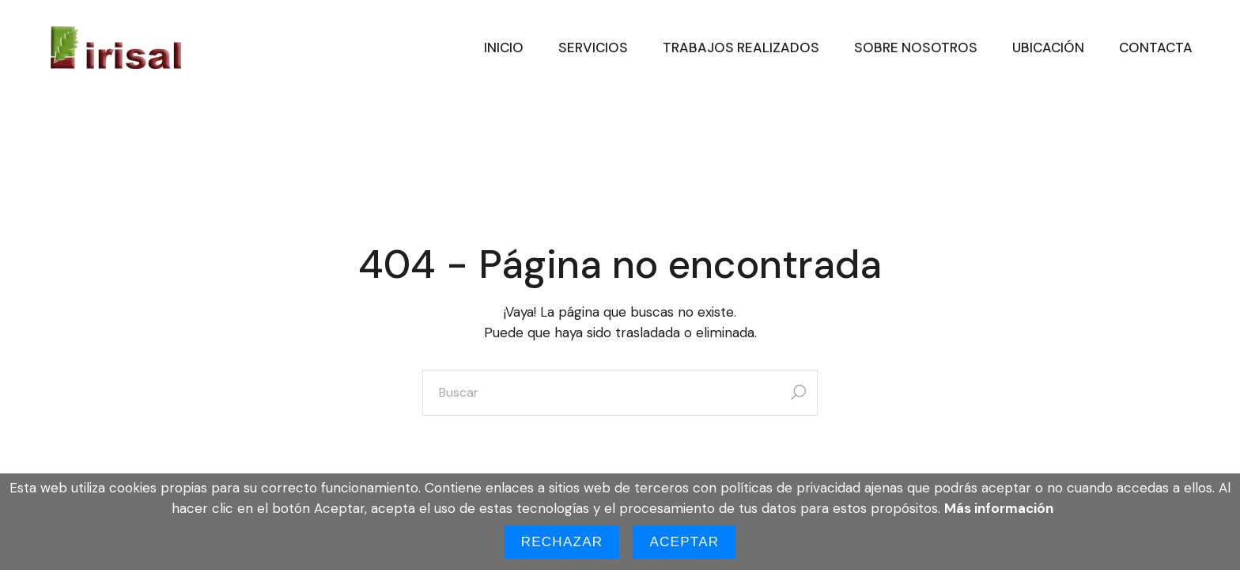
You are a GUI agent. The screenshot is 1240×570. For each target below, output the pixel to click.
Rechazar (562, 541)
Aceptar (684, 541)
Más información (998, 508)
